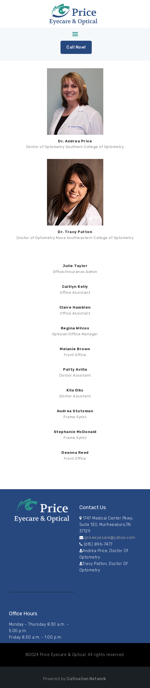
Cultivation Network (86, 678)
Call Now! (76, 47)
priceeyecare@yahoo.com (110, 537)
